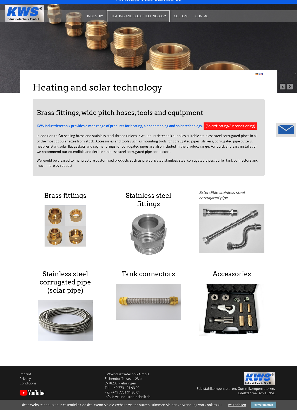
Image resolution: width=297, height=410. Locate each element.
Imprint (25, 374)
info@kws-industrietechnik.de (128, 397)
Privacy (25, 378)
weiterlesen (237, 405)
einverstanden (263, 404)
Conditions (28, 383)
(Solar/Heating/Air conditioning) (230, 126)
